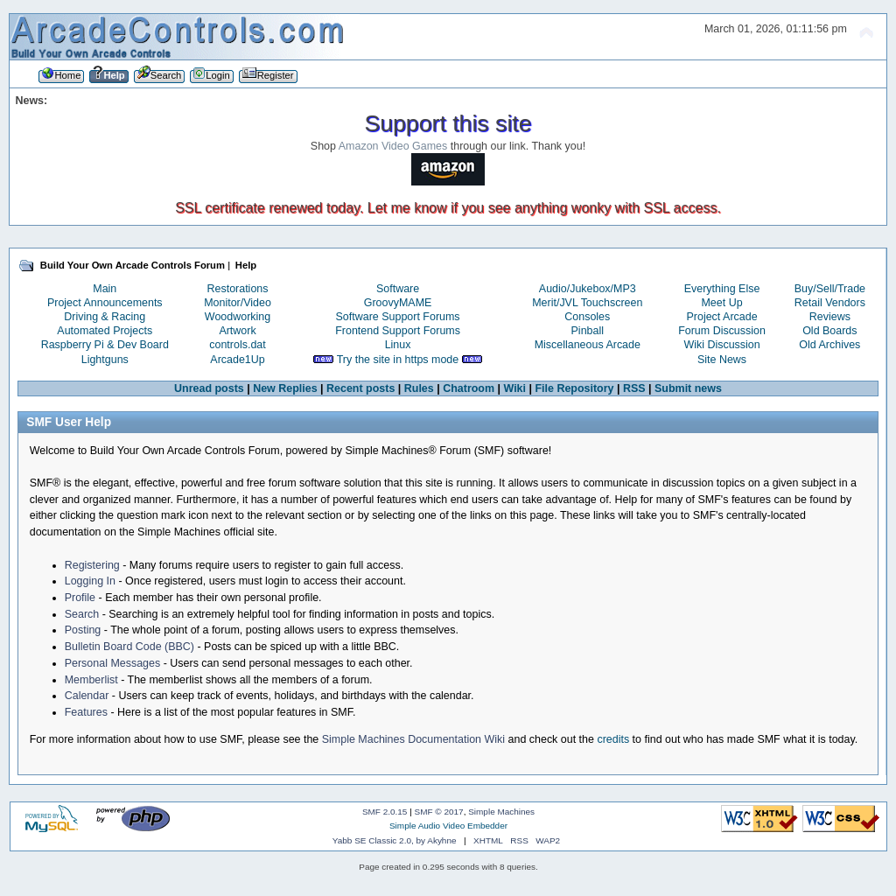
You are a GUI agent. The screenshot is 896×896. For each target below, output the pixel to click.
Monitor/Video (237, 303)
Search (82, 614)
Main (104, 289)
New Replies (285, 388)
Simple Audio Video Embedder (448, 825)
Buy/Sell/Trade (829, 289)
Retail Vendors (829, 303)
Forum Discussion (722, 331)
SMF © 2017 (439, 811)
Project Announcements (105, 303)
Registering (92, 565)
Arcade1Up (237, 360)
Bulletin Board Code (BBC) (129, 646)
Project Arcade (721, 317)
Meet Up (721, 303)
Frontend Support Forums (397, 331)
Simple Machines (501, 811)
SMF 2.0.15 (385, 811)
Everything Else (722, 289)
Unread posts (209, 388)
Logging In (90, 581)
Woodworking (237, 317)
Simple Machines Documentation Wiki (413, 739)
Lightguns (105, 360)
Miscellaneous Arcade (587, 345)
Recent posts (360, 388)
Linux (398, 345)
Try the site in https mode (398, 360)
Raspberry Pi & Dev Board (105, 345)
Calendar (87, 696)
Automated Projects (104, 331)
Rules (419, 388)
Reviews (829, 317)
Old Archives (829, 345)
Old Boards (829, 331)
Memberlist (91, 680)
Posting (83, 630)
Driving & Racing (104, 317)
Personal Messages (113, 663)
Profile (80, 598)
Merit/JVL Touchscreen (587, 303)
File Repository (574, 388)
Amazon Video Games (393, 146)
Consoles (587, 317)
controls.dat (237, 345)
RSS (634, 388)
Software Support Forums (398, 317)
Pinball (587, 331)
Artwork (237, 331)
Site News (721, 360)
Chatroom (468, 388)
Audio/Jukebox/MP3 (587, 289)
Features (86, 712)
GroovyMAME (398, 303)
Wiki (514, 388)
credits (613, 739)
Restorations (238, 289)
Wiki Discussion (721, 345)
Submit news (688, 388)
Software (397, 289)
